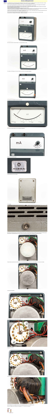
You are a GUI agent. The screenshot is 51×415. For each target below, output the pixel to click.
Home (4, 2)
